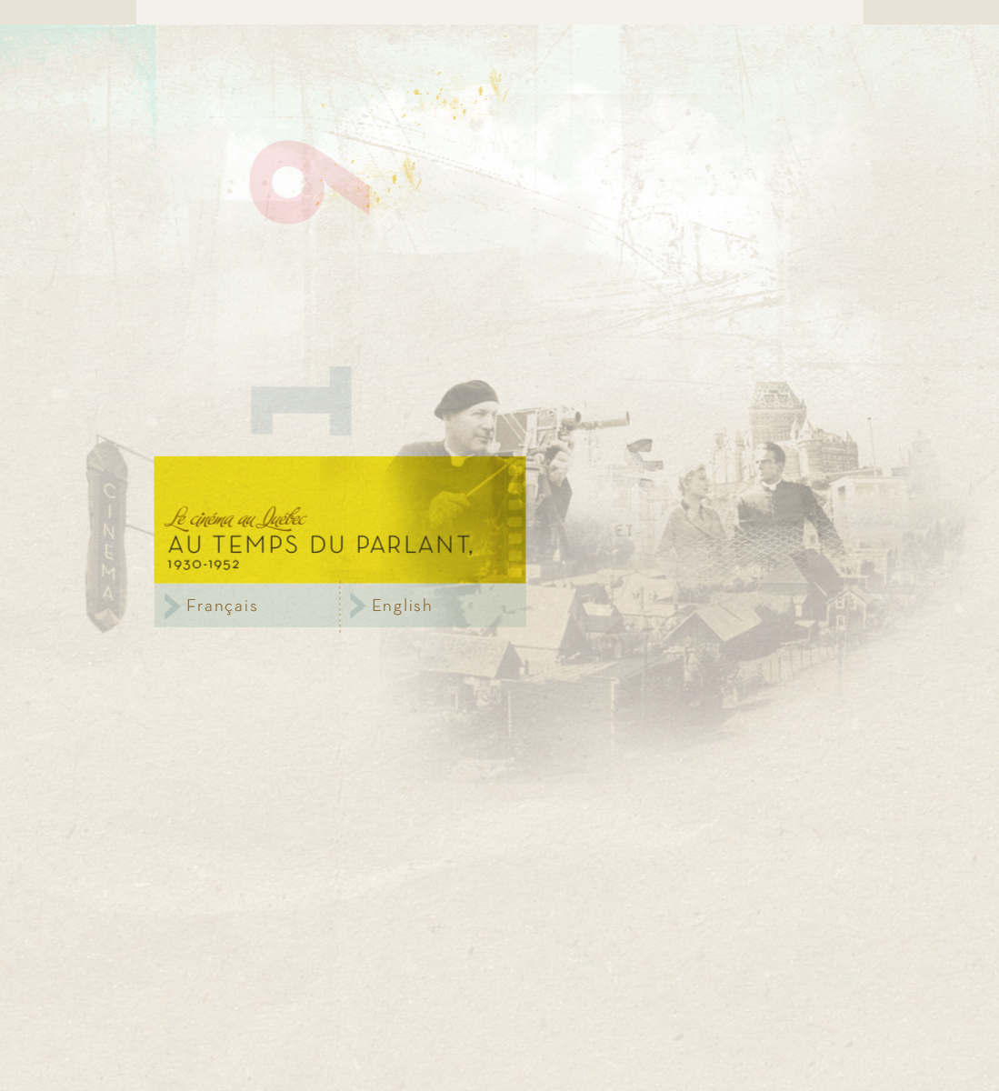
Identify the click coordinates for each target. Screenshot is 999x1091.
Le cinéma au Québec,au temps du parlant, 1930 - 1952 (340, 520)
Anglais (433, 605)
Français (247, 605)
